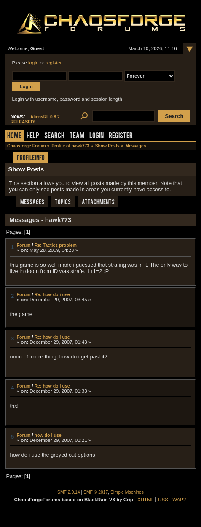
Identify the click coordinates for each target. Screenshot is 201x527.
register (54, 62)
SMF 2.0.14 (68, 492)
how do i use (47, 435)
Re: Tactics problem (55, 245)
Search (54, 136)
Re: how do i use (52, 294)
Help (33, 136)
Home (14, 136)
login (33, 62)
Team (77, 136)
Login (96, 136)
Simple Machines (127, 492)
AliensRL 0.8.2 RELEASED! (35, 119)
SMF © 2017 (95, 492)
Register (121, 136)
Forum (24, 245)
